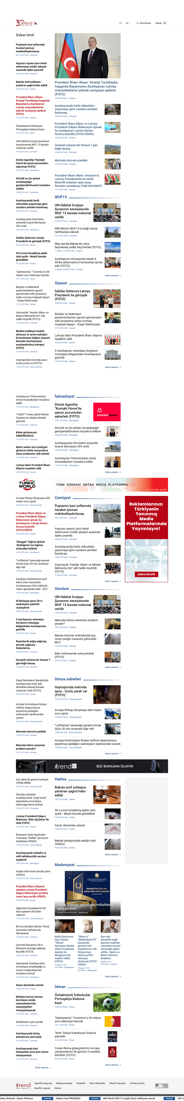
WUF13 (61, 197)
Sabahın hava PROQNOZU (84, 1098)
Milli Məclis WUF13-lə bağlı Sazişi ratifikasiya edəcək (145, 1098)
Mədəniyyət (64, 865)
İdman (60, 987)
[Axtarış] (120, 23)
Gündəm (62, 588)
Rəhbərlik (81, 1083)
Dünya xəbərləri (68, 679)
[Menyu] (161, 23)
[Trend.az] (26, 23)
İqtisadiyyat (64, 396)
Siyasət (61, 283)
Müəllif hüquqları (118, 1083)
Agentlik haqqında (43, 1083)
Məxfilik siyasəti (42, 1088)
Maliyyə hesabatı (64, 1083)
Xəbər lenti (25, 35)
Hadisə (60, 779)
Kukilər (57, 1088)
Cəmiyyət (63, 498)
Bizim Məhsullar (97, 1083)
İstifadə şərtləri (137, 1083)
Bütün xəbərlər (111, 275)
